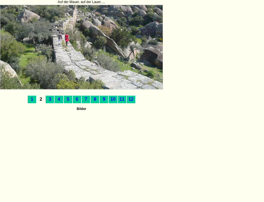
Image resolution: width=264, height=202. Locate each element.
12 (131, 99)
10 (113, 99)
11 (122, 99)
